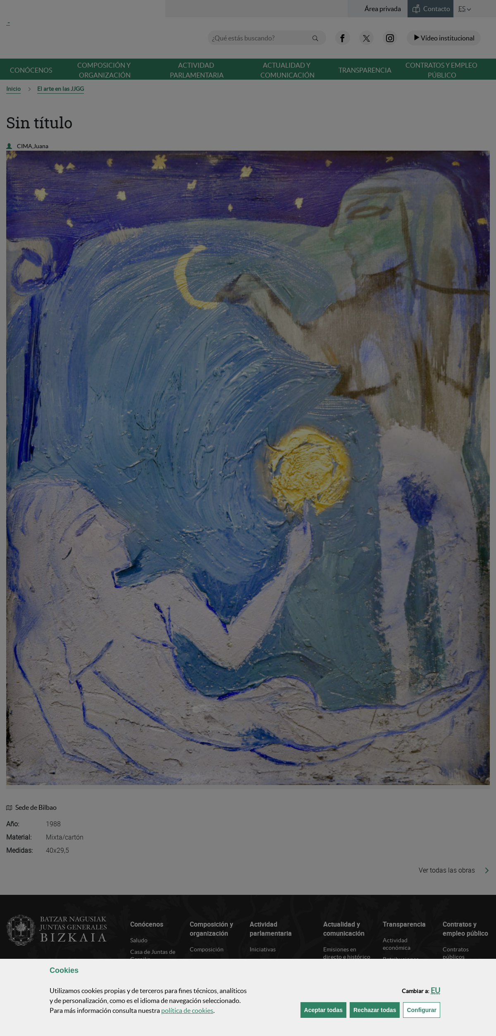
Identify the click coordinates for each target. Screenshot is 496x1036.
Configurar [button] (423, 1009)
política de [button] (187, 1010)
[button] (435, 990)
